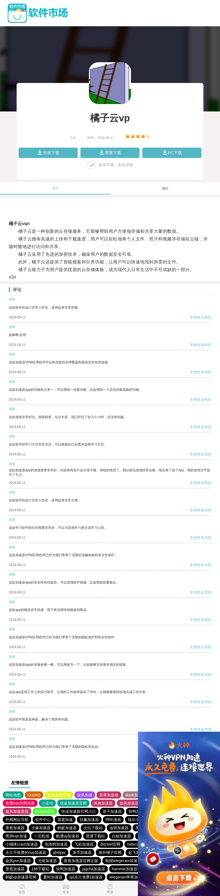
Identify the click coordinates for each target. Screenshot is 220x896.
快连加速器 (44, 811)
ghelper (59, 852)
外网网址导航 (16, 819)
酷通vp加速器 (67, 836)
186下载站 (40, 869)
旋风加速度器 (58, 795)
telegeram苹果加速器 (127, 877)
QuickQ (34, 795)
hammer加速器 (124, 869)
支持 (193, 317)
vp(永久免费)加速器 (86, 877)
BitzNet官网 (110, 844)
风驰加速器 (103, 803)
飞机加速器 (84, 844)
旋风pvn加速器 (18, 860)
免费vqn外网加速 (20, 803)
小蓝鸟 (47, 803)
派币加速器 (82, 852)
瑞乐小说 (135, 819)
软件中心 (43, 819)
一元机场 (41, 836)
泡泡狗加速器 (56, 844)
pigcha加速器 (93, 869)
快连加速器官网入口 (78, 811)
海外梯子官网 (110, 852)
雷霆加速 (65, 819)
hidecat (133, 844)
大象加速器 (41, 828)
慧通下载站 (95, 836)
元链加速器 (47, 860)
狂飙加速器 (89, 819)
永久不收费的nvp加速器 (25, 852)
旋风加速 (84, 795)
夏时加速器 (52, 877)
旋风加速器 (129, 803)
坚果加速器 (108, 795)
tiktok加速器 (135, 795)
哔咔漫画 (113, 819)
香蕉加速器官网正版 (81, 860)
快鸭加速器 (65, 869)
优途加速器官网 (73, 803)
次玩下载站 (93, 828)
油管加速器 (119, 828)
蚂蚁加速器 (67, 828)
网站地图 (13, 795)
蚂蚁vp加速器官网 (20, 877)
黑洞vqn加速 (16, 836)
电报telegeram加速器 (123, 860)
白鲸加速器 (121, 836)
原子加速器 (112, 811)
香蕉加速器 (15, 828)
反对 (204, 317)
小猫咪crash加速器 (21, 844)
